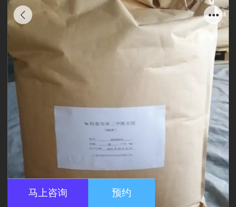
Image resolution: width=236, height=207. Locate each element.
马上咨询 (47, 192)
